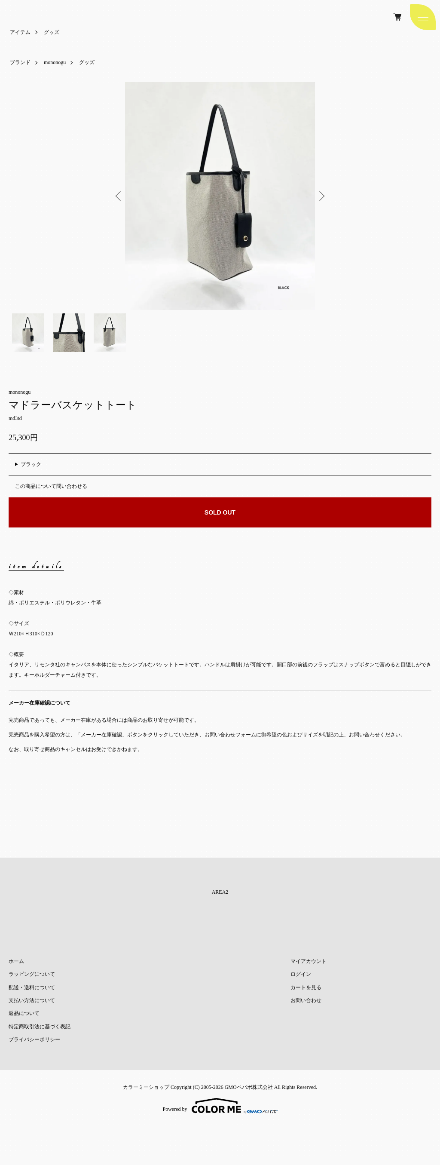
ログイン (300, 974)
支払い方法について (32, 1000)
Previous (119, 196)
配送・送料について (32, 987)
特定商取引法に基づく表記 (39, 1027)
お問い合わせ (305, 1000)
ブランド (20, 62)
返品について (24, 1013)
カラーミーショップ (146, 1087)
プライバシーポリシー (34, 1039)
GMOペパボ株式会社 (249, 1087)
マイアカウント (308, 961)
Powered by (220, 1105)
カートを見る (305, 987)
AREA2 (220, 892)
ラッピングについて (32, 974)
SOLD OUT (220, 512)
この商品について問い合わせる (51, 486)
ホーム (16, 961)
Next (321, 196)
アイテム (20, 32)
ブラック (31, 464)
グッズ (51, 32)
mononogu (55, 62)
